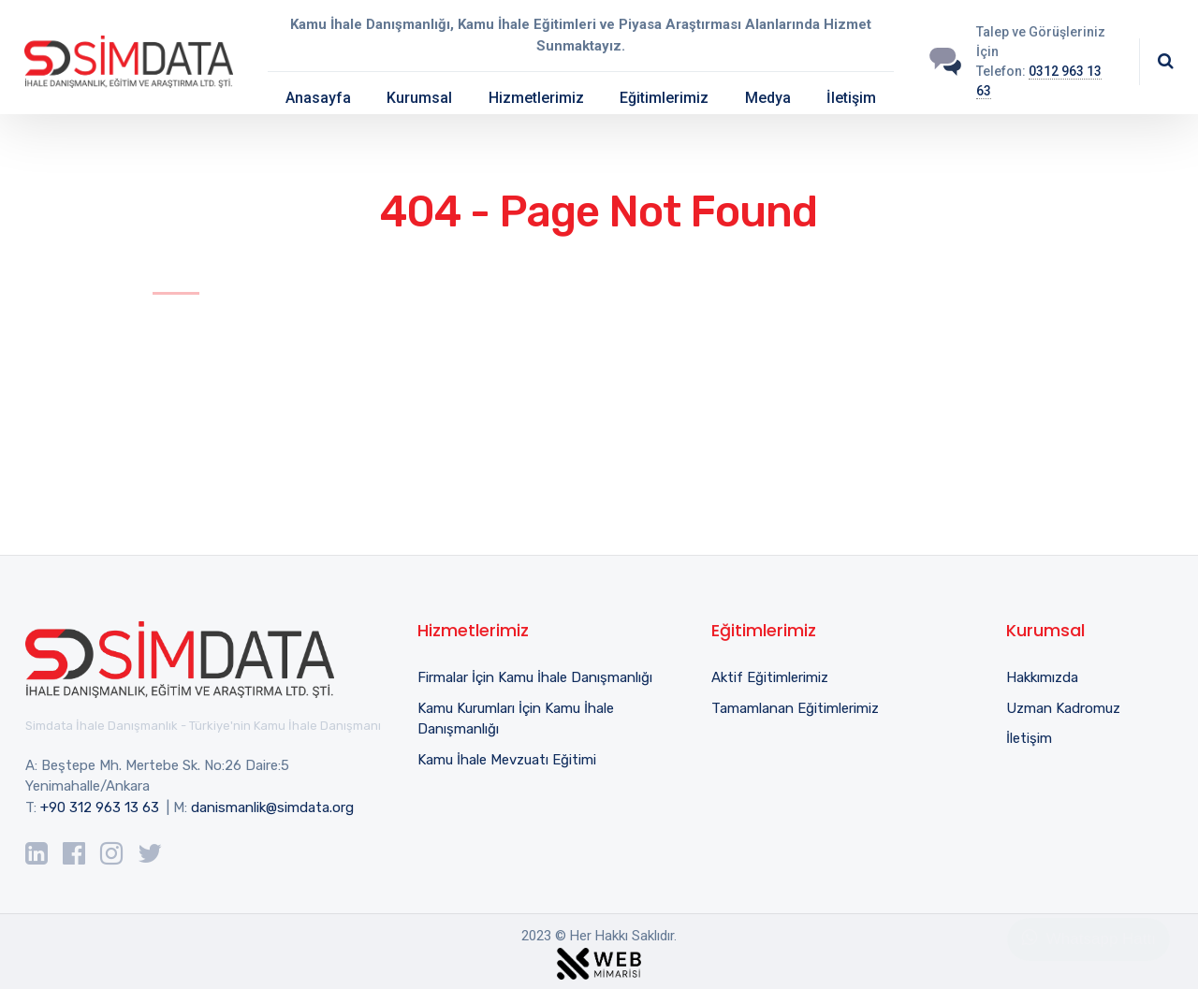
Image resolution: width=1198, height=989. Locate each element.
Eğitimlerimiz (664, 98)
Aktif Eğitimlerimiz (769, 677)
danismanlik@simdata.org (272, 807)
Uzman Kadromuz (1063, 708)
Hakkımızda (1042, 677)
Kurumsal (419, 98)
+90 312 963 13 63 (99, 807)
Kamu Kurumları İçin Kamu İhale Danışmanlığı (515, 719)
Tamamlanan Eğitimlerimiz (795, 708)
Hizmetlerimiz (536, 98)
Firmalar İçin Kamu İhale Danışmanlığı (534, 677)
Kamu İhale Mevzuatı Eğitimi (506, 759)
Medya (768, 98)
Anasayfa (318, 98)
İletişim (851, 98)
